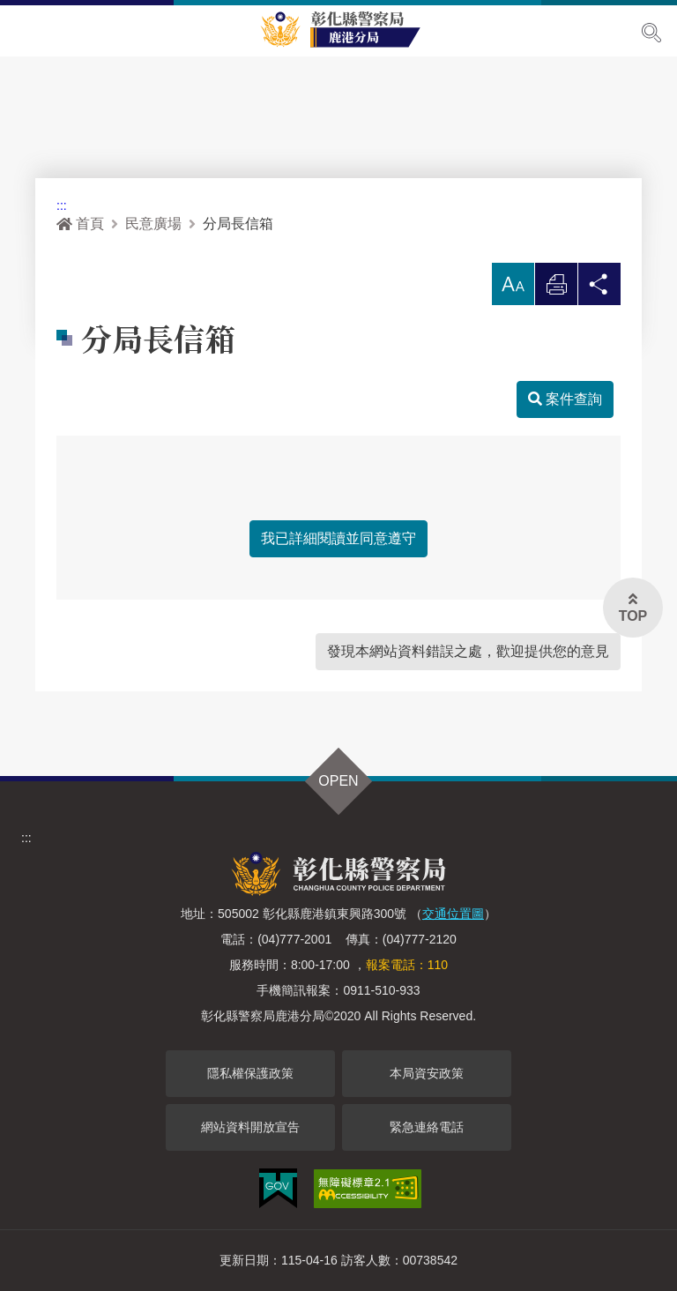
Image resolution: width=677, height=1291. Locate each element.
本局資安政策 (427, 1073)
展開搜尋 (651, 32)
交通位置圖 (453, 914)
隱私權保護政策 (250, 1073)
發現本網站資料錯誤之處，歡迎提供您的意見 (468, 651)
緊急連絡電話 (427, 1127)
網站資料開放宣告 (250, 1127)
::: (61, 205)
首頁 (80, 223)
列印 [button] (556, 288)
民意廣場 (153, 223)
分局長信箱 (238, 223)
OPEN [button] (338, 780)
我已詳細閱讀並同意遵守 (338, 538)
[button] (513, 284)
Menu (25, 32)
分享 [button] (599, 288)
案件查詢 (565, 399)
